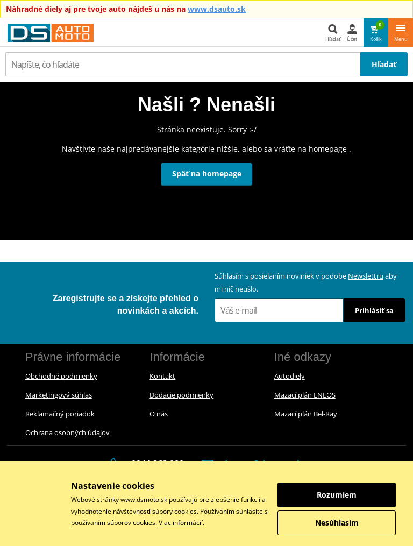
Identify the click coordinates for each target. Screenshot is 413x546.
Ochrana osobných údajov (67, 432)
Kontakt (162, 376)
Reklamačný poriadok (60, 414)
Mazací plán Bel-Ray (305, 414)
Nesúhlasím (337, 522)
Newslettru (365, 276)
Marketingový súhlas (58, 395)
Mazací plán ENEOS (305, 395)
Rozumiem (337, 495)
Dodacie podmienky (181, 395)
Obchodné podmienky (61, 376)
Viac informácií (181, 522)
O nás (158, 414)
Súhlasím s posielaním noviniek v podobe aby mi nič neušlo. (306, 282)
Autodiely (289, 376)
